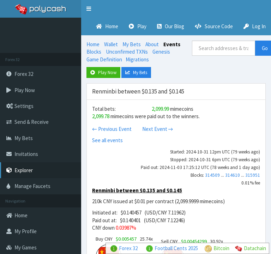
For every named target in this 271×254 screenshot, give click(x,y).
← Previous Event (112, 129)
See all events (107, 140)
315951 (252, 175)
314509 (212, 175)
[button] (88, 9)
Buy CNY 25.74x (124, 239)
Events (171, 44)
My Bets (131, 44)
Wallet (111, 44)
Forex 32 (128, 248)
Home (93, 44)
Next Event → (157, 129)
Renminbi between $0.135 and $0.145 (137, 190)
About (152, 44)
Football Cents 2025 (176, 248)
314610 (232, 175)
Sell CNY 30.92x (192, 241)
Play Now (103, 72)
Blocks (93, 51)
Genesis (161, 51)
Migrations (137, 59)
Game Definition (104, 59)
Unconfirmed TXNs (127, 51)
